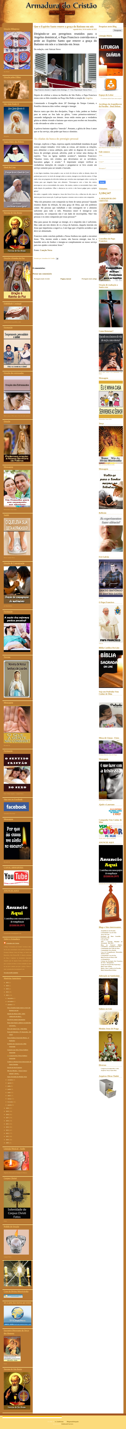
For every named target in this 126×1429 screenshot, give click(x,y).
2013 (7, 1130)
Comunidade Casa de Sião (108, 932)
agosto (10, 1083)
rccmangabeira (105, 959)
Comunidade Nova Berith (108, 950)
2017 (7, 1117)
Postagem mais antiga (89, 279)
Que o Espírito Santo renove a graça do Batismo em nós (64, 26)
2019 (7, 1111)
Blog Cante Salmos (106, 966)
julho (9, 1086)
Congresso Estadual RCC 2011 (110, 1068)
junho (9, 1089)
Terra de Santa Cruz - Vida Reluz (17, 1028)
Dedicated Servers (67, 1424)
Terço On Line (105, 934)
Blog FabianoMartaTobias (108, 970)
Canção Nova (46, 250)
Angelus (89, 98)
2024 (7, 985)
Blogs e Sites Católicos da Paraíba (111, 968)
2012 (7, 1133)
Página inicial (65, 279)
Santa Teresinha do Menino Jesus (17, 1076)
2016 (7, 1120)
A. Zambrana (59, 1421)
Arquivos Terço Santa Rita (109, 1070)
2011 (7, 1136)
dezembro (11, 998)
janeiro (10, 1105)
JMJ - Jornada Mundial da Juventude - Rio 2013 (111, 942)
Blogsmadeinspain (72, 1421)
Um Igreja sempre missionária (16, 1019)
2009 (7, 1143)
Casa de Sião (104, 939)
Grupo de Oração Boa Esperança (110, 964)
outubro (10, 1004)
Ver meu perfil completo (11, 972)
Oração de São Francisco (14, 1067)
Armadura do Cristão (12, 943)
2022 (7, 992)
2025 (7, 982)
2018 (7, 1114)
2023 (7, 989)
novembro (11, 1001)
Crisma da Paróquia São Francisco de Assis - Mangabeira (111, 961)
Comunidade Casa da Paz (108, 955)
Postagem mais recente (42, 279)
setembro (10, 1080)
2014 (7, 1127)
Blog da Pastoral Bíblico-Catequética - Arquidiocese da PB (111, 945)
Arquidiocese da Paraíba (108, 930)
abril (9, 1095)
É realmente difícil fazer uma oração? (111, 98)
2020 (7, 1108)
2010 (7, 1139)
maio (9, 1092)
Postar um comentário (42, 274)
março (10, 1098)
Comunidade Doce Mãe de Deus (110, 948)
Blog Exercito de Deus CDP (109, 957)
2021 (7, 995)
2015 (7, 1124)
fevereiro (10, 1102)
